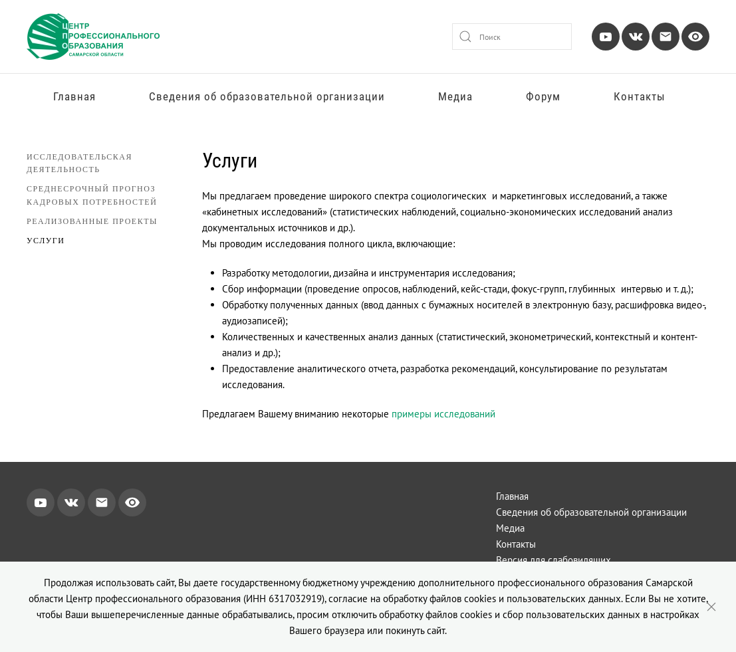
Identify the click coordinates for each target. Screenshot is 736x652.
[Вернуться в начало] (93, 36)
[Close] (711, 606)
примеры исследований (443, 413)
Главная (74, 96)
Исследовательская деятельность (79, 163)
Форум (543, 96)
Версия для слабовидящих (553, 560)
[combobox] (512, 36)
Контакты (640, 96)
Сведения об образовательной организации (267, 96)
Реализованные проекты (92, 221)
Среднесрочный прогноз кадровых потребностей (92, 195)
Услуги (45, 240)
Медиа (455, 96)
